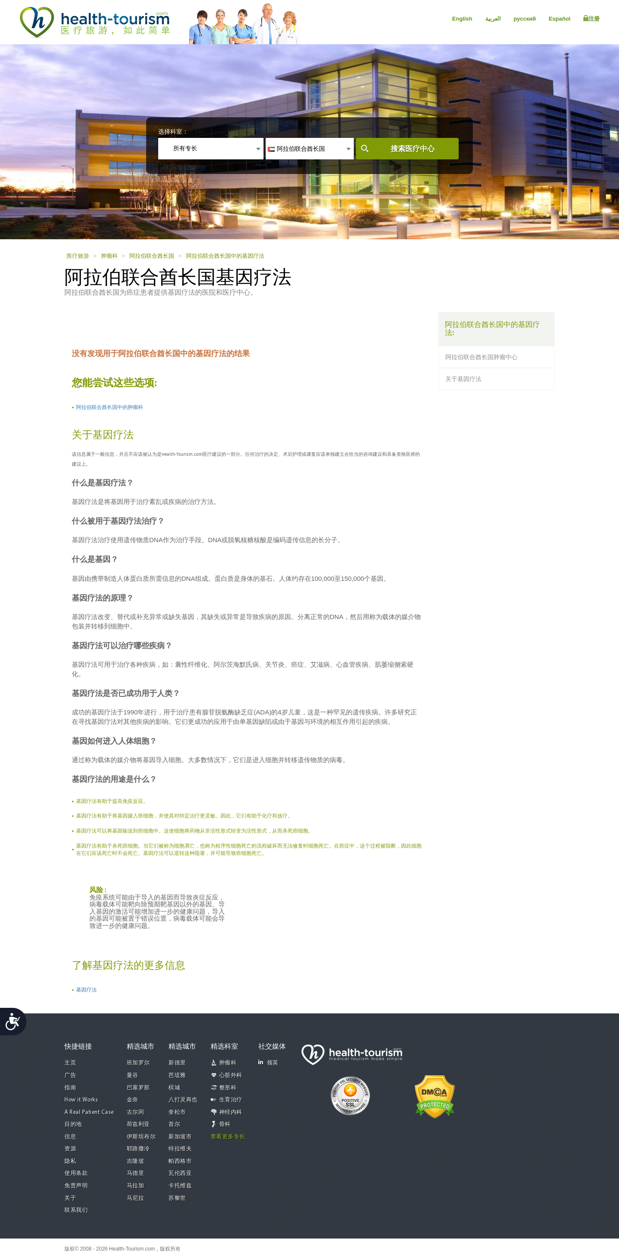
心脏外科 (230, 1075)
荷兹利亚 (138, 1124)
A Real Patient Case (89, 1112)
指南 (70, 1088)
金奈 (132, 1100)
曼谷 (132, 1075)
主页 (70, 1063)
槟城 (174, 1088)
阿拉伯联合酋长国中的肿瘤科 (109, 407)
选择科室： (173, 131)
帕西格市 (180, 1161)
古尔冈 (135, 1112)
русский (525, 18)
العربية (493, 18)
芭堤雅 (177, 1075)
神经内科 (230, 1112)
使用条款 (76, 1173)
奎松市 (177, 1112)
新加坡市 (180, 1137)
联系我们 (76, 1210)
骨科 (225, 1124)
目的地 (73, 1124)
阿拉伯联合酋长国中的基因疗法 (225, 256)
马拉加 (135, 1186)
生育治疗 (230, 1100)
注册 (591, 18)
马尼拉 (135, 1198)
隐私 (70, 1161)
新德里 (177, 1063)
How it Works (81, 1100)
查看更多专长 (228, 1137)
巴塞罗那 (138, 1088)
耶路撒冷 (138, 1149)
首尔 (174, 1124)
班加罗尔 (138, 1063)
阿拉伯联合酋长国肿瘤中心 (481, 357)
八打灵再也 (183, 1100)
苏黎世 (177, 1198)
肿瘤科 (109, 256)
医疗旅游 (78, 256)
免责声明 (76, 1186)
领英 (268, 1062)
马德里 (135, 1173)
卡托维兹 (180, 1186)
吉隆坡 (135, 1161)
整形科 (228, 1088)
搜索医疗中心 (413, 149)
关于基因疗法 (463, 378)
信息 (70, 1137)
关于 (70, 1198)
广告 (70, 1075)
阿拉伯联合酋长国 (151, 256)
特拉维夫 (180, 1149)
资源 (70, 1149)
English (462, 18)
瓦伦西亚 (180, 1173)
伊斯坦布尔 (141, 1137)
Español (559, 18)
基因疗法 (86, 990)
